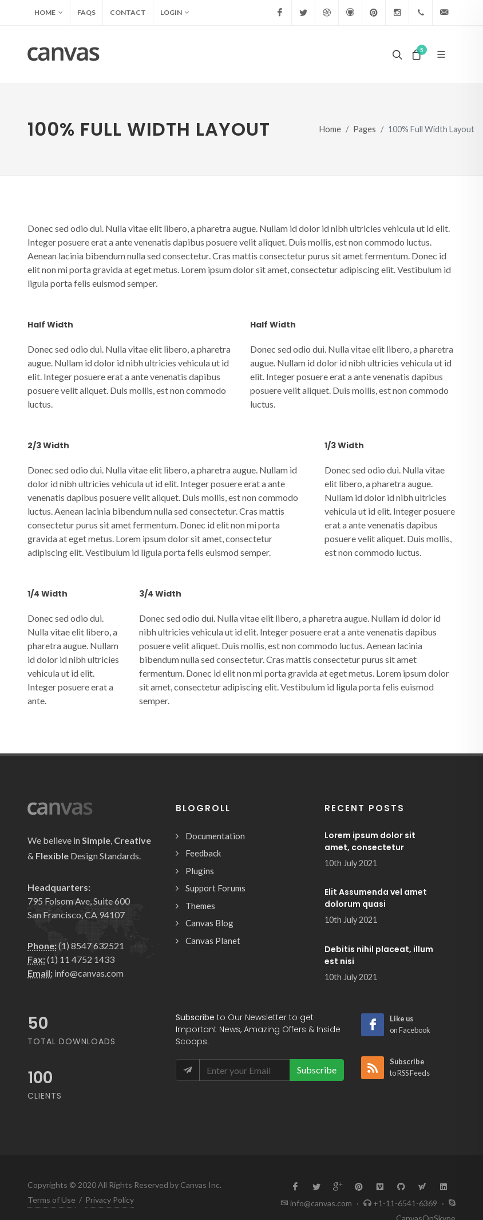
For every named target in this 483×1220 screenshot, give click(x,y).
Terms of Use (51, 1171)
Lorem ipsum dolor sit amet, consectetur (369, 841)
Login (174, 12)
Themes (200, 906)
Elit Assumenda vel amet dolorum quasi (375, 898)
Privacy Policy (109, 1171)
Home (48, 12)
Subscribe (316, 1069)
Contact (128, 12)
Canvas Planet (212, 940)
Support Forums (215, 888)
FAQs (86, 12)
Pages (364, 129)
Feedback (203, 853)
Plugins (199, 871)
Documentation (215, 836)
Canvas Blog (209, 923)
